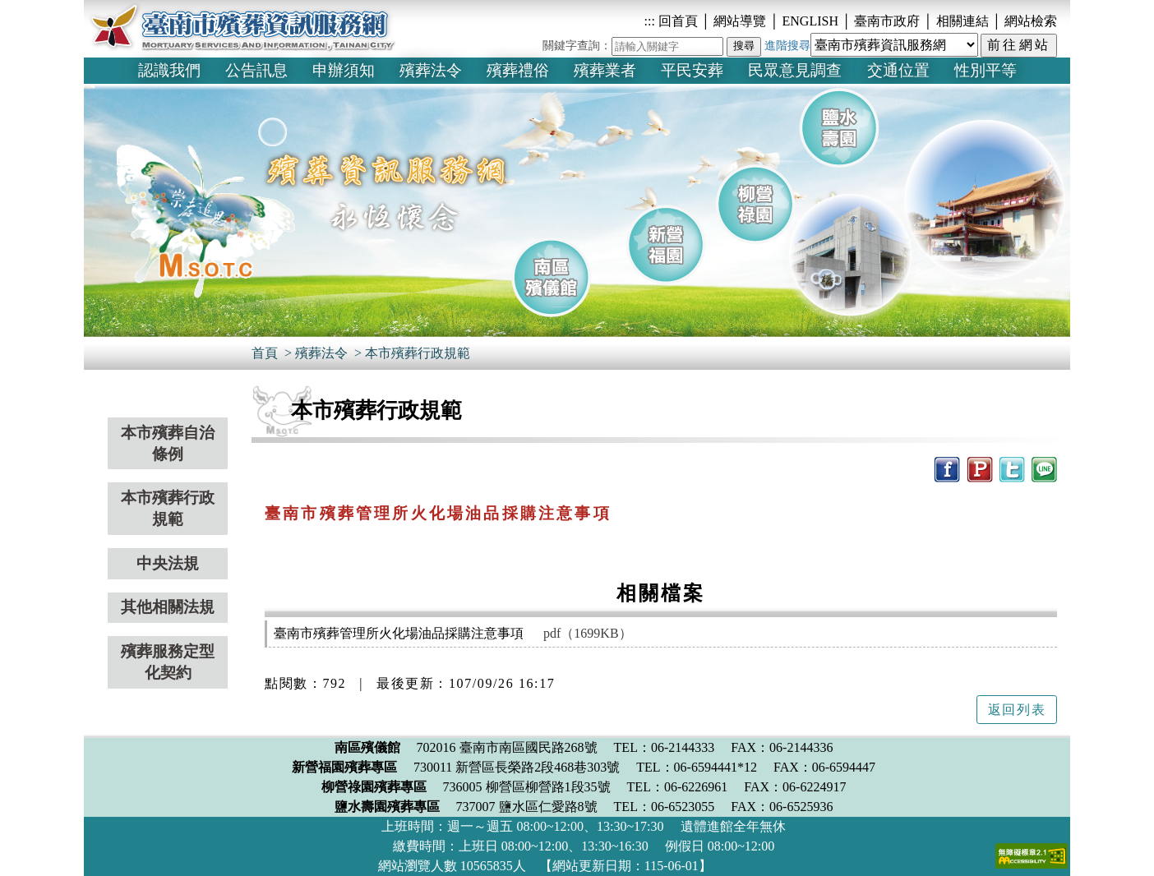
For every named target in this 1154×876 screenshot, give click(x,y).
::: (649, 21)
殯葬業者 (605, 70)
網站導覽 (739, 21)
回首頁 (676, 21)
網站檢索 (1030, 21)
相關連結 (964, 21)
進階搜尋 (787, 45)
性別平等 (985, 70)
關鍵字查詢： (577, 45)
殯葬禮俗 (518, 70)
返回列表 (1017, 710)
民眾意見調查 (795, 70)
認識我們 (169, 70)
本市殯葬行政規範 (417, 353)
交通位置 (898, 70)
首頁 (265, 353)
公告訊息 (256, 70)
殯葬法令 (430, 70)
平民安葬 (692, 70)
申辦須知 (343, 70)
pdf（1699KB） (587, 633)
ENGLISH (812, 21)
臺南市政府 (888, 21)
